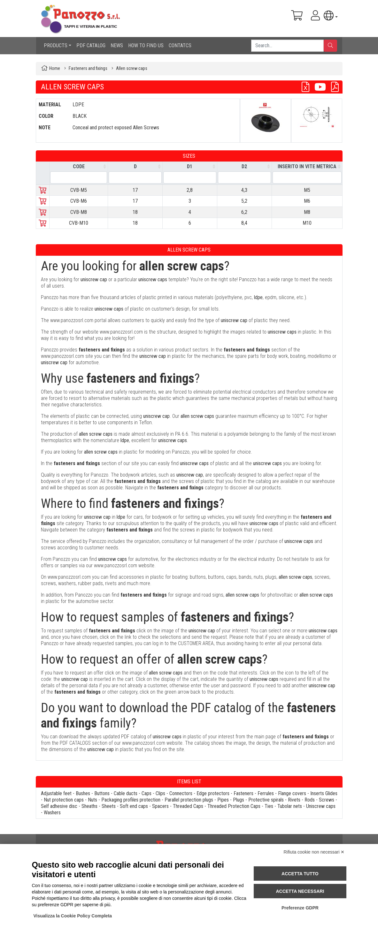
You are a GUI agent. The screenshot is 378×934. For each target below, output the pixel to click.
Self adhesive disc (59, 806)
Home (54, 68)
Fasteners (243, 793)
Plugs (238, 800)
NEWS (117, 45)
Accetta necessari (300, 891)
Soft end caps (134, 806)
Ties (269, 806)
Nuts (92, 800)
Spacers (160, 806)
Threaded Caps (188, 806)
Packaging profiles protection (130, 800)
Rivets (294, 800)
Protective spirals (266, 800)
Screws (326, 800)
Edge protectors (213, 793)
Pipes (223, 800)
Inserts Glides (323, 793)
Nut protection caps (64, 800)
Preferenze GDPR (300, 907)
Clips (160, 793)
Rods (310, 800)
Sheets (109, 806)
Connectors (180, 793)
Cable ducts (125, 793)
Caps (146, 793)
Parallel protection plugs (189, 800)
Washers (52, 813)
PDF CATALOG (90, 45)
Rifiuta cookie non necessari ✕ (314, 852)
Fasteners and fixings (88, 68)
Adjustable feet (56, 793)
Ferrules (266, 793)
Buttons (102, 793)
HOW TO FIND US (146, 45)
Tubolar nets (289, 806)
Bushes (83, 793)
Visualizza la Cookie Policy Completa (73, 915)
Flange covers (292, 793)
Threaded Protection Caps (233, 806)
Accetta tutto (300, 873)
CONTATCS (180, 45)
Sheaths (89, 806)
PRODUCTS (55, 45)
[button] (330, 15)
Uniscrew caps (321, 806)
